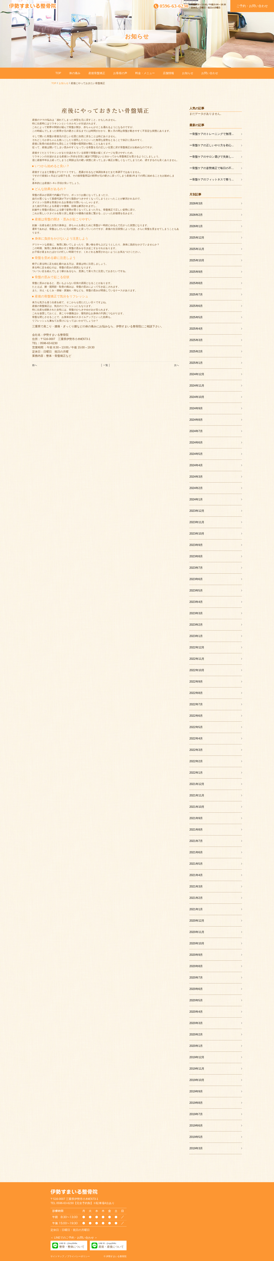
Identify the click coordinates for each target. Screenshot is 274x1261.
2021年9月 (196, 818)
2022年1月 (196, 772)
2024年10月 (196, 396)
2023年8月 (196, 556)
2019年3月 (196, 1148)
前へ (34, 365)
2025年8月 (196, 283)
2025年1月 (196, 362)
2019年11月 (196, 1068)
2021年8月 (196, 829)
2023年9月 (196, 544)
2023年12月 (196, 510)
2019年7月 (196, 1114)
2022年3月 (196, 749)
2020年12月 (196, 920)
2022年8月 (196, 692)
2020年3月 (196, 1023)
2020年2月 (196, 1034)
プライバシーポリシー (78, 1256)
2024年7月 (196, 431)
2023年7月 (196, 567)
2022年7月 (196, 704)
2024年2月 (196, 488)
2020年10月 (196, 943)
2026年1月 (196, 226)
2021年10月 (196, 806)
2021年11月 (196, 795)
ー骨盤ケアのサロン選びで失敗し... (211, 156)
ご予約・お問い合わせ (252, 6)
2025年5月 (196, 317)
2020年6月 (196, 988)
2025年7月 (196, 294)
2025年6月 (196, 305)
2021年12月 (196, 784)
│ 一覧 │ (105, 365)
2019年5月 (196, 1136)
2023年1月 (196, 636)
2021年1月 (196, 909)
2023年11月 (196, 522)
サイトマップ (57, 1256)
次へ (176, 365)
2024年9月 (196, 408)
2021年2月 (196, 897)
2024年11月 (196, 385)
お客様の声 (120, 73)
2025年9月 (196, 271)
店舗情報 (168, 73)
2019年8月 (196, 1102)
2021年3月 (196, 886)
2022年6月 (196, 715)
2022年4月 (196, 738)
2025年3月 (196, 340)
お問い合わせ (209, 73)
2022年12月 (196, 647)
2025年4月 (196, 328)
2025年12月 (196, 237)
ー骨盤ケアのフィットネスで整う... (211, 179)
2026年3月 (196, 203)
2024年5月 (196, 453)
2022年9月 (196, 681)
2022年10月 (196, 670)
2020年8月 (196, 966)
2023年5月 (196, 590)
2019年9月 (196, 1091)
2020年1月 (196, 1045)
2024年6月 (196, 442)
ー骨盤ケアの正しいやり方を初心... (211, 145)
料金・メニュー (145, 73)
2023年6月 (196, 579)
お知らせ (187, 73)
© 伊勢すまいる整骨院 (115, 1256)
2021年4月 (196, 875)
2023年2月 (196, 624)
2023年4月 (196, 601)
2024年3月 (196, 476)
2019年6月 (196, 1125)
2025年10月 (196, 260)
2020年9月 (196, 954)
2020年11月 (196, 932)
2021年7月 (196, 840)
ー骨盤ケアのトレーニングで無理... (211, 133)
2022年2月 (196, 761)
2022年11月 (196, 658)
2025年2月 (196, 351)
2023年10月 (196, 533)
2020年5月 (196, 1000)
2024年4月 (196, 465)
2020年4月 (196, 1011)
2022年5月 (196, 727)
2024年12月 (196, 374)
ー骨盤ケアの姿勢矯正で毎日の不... (211, 168)
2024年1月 (196, 499)
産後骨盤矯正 (96, 73)
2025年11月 (196, 248)
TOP (58, 73)
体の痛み (74, 73)
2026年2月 (196, 214)
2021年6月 (196, 852)
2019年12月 (196, 1057)
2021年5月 (196, 863)
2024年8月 (196, 419)
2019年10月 (196, 1080)
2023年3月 (196, 613)
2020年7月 (196, 977)
